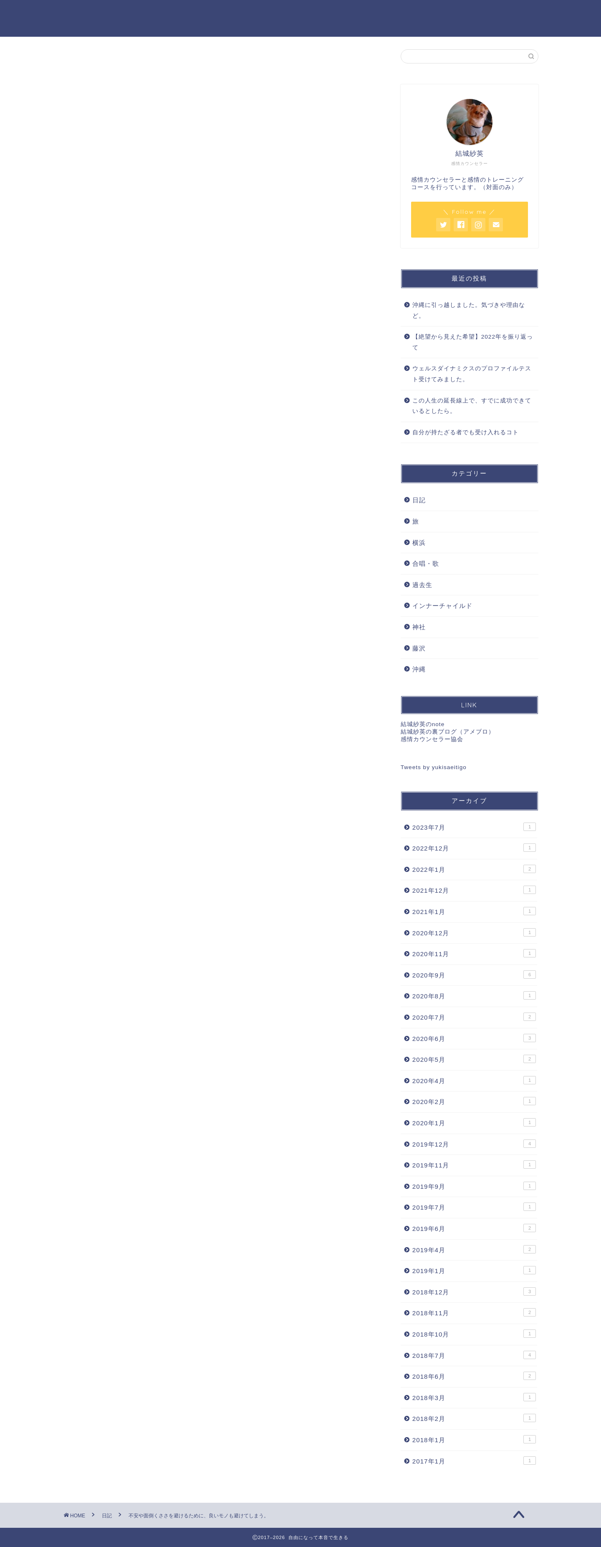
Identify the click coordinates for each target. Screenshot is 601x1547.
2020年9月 (474, 975)
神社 (419, 627)
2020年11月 (474, 954)
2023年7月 (474, 827)
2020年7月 (474, 1017)
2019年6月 (474, 1228)
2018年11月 (474, 1313)
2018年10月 (474, 1334)
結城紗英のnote (422, 725)
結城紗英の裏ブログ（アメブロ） (448, 732)
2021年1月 (474, 911)
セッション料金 (286, 13)
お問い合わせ (411, 13)
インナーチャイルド (442, 606)
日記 (83, 65)
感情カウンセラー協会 (432, 740)
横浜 (419, 543)
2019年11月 (474, 1165)
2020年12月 (474, 933)
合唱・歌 (425, 563)
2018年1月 (474, 1440)
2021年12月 (474, 890)
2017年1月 (474, 1461)
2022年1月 (474, 869)
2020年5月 (474, 1059)
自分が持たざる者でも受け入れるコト (465, 433)
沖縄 (419, 669)
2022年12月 (474, 848)
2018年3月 (474, 1397)
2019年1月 (474, 1270)
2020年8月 (474, 996)
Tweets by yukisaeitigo (434, 768)
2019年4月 (474, 1250)
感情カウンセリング (212, 13)
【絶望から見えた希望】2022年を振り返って (472, 342)
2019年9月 (474, 1186)
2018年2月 (474, 1419)
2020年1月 (474, 1123)
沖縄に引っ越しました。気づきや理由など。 (468, 310)
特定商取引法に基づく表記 (492, 13)
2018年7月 (474, 1355)
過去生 (422, 585)
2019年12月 (474, 1144)
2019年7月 (474, 1207)
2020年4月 (474, 1080)
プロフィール (350, 13)
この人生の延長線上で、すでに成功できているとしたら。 (471, 406)
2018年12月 (474, 1292)
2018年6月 (474, 1376)
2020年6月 (474, 1038)
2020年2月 (474, 1102)
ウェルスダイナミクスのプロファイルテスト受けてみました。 (471, 374)
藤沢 (419, 648)
